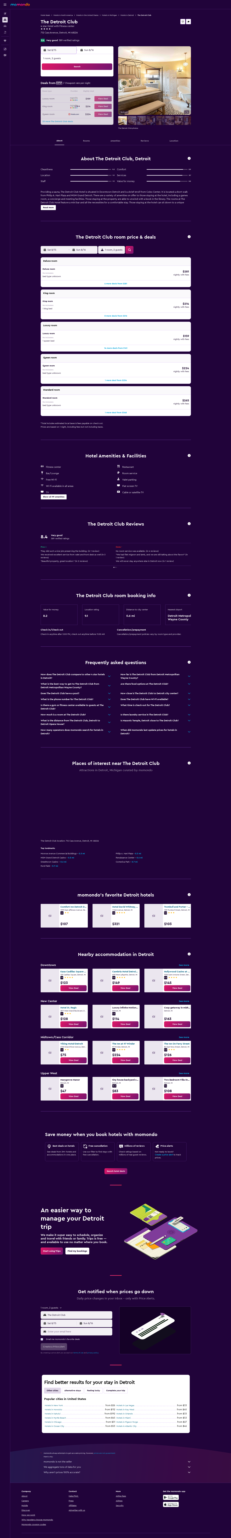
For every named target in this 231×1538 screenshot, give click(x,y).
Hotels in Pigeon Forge (132, 1407)
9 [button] (68, 92)
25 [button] (82, 106)
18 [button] (82, 99)
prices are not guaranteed (109, 1438)
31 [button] (75, 113)
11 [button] (82, 92)
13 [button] (96, 92)
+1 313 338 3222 (54, 36)
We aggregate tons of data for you (122, 1451)
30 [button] (68, 113)
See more (189, 949)
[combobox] (84, 1299)
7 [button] (103, 85)
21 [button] (104, 99)
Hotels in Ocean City (59, 1411)
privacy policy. (98, 1337)
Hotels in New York (59, 1390)
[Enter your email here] (84, 1316)
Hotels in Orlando (129, 1398)
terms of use (83, 1337)
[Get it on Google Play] (181, 1481)
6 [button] (96, 85)
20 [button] (96, 99)
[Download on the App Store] (181, 1489)
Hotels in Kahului (57, 1398)
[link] (78, 973)
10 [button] (75, 92)
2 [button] (68, 85)
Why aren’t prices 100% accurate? (122, 1457)
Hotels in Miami (128, 1402)
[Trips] (5, 41)
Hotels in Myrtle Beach (60, 1402)
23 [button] (68, 106)
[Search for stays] (5, 20)
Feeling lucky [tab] (98, 1375)
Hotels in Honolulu (58, 1394)
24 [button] (75, 106)
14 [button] (104, 92)
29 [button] (110, 106)
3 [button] (75, 85)
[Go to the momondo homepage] (20, 4)
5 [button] (89, 85)
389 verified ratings (73, 40)
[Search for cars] (5, 26)
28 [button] (103, 106)
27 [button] (96, 106)
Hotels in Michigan (114, 15)
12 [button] (89, 92)
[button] (5, 4)
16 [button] (68, 99)
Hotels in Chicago (58, 1407)
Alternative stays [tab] (77, 1375)
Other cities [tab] (57, 1375)
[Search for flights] (5, 14)
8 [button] (110, 85)
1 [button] (110, 78)
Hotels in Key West (130, 1394)
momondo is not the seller (122, 1446)
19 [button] (89, 99)
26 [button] (89, 106)
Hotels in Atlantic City (131, 1411)
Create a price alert (169, 1139)
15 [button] (111, 92)
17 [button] (75, 99)
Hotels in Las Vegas (130, 1390)
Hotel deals (50, 15)
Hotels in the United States (92, 15)
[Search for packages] (5, 32)
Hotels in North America (68, 15)
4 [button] (82, 85)
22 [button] (110, 99)
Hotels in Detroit (132, 15)
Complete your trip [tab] (120, 1375)
